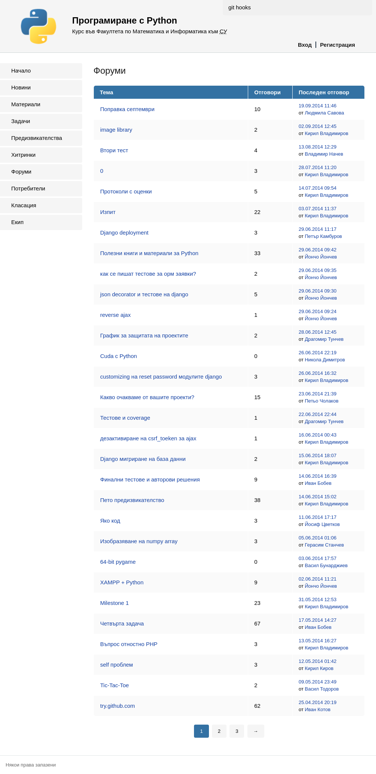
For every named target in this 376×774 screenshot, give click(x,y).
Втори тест (114, 150)
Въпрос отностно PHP (128, 644)
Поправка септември (127, 109)
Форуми (21, 171)
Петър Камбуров (323, 236)
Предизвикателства (36, 138)
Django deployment (124, 232)
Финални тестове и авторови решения (150, 479)
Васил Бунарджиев (326, 565)
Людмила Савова (324, 113)
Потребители (28, 188)
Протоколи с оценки (126, 191)
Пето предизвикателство (132, 500)
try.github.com (117, 706)
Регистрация (337, 45)
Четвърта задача (122, 623)
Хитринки (23, 155)
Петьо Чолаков (321, 401)
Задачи (20, 121)
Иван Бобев (318, 483)
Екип (17, 222)
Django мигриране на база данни (143, 459)
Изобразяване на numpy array (139, 541)
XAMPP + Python (122, 582)
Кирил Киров (319, 668)
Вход (305, 45)
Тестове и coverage (125, 417)
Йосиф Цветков (322, 524)
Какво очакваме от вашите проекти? (147, 397)
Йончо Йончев (321, 257)
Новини (21, 87)
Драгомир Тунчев (324, 339)
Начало (21, 70)
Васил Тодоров (322, 689)
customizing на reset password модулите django (161, 376)
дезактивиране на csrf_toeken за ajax (148, 438)
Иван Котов (317, 709)
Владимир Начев (324, 154)
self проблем (116, 664)
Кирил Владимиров (326, 133)
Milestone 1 (114, 603)
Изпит (107, 212)
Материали (25, 104)
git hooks (239, 7)
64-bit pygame (118, 562)
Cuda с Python (118, 356)
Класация (23, 205)
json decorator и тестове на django (144, 294)
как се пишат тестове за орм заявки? (148, 273)
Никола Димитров (325, 359)
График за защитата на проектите (144, 335)
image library (116, 129)
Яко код (110, 520)
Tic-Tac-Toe (114, 685)
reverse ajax (115, 315)
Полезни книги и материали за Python (149, 253)
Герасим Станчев (324, 545)
